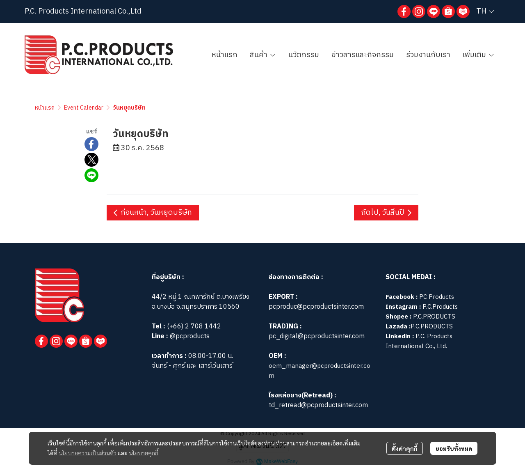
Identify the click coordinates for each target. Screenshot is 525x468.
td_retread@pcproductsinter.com (318, 405)
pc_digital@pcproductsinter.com (317, 336)
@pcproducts (189, 336)
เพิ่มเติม (479, 55)
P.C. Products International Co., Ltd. (419, 341)
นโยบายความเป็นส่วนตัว (87, 453)
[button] (485, 11)
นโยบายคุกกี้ (143, 453)
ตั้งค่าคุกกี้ (405, 448)
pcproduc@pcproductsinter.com (316, 306)
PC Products (436, 297)
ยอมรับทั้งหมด (454, 448)
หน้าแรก (45, 107)
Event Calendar (83, 107)
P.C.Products (440, 307)
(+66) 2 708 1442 (194, 326)
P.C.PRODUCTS (434, 317)
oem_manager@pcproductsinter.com (319, 371)
